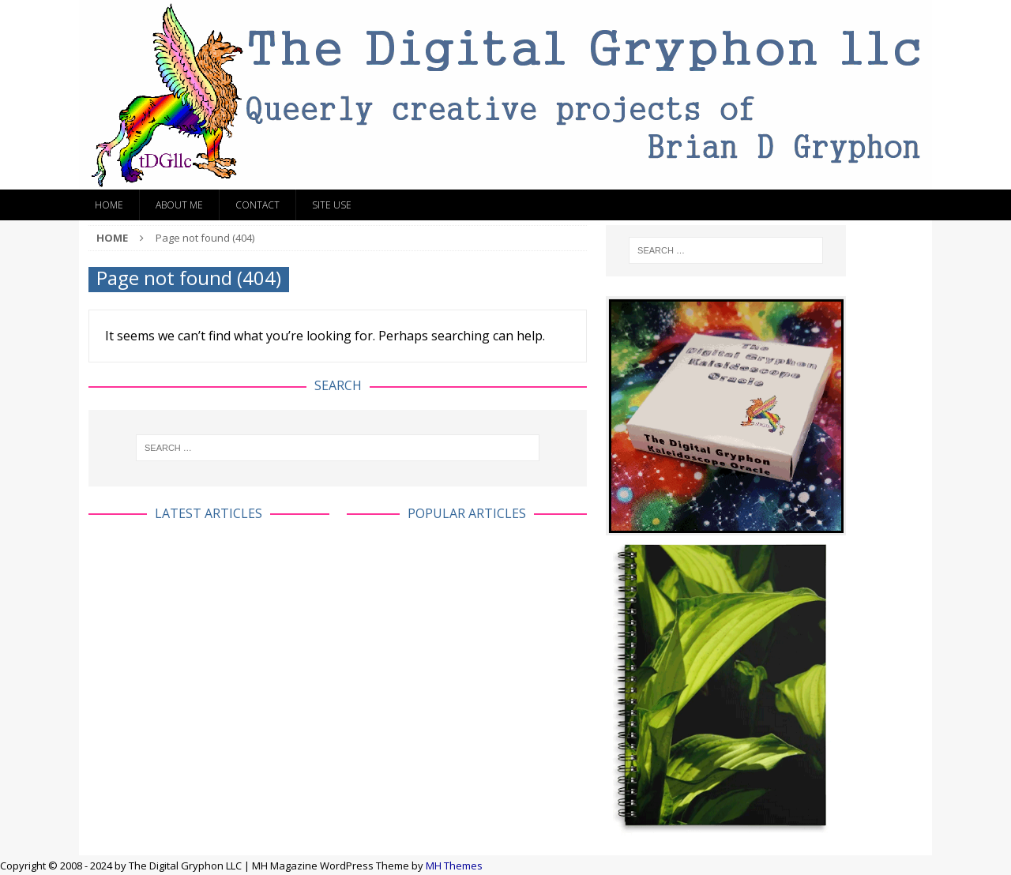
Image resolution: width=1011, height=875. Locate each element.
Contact (257, 205)
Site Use (331, 205)
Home (109, 205)
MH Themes (454, 865)
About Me (179, 205)
